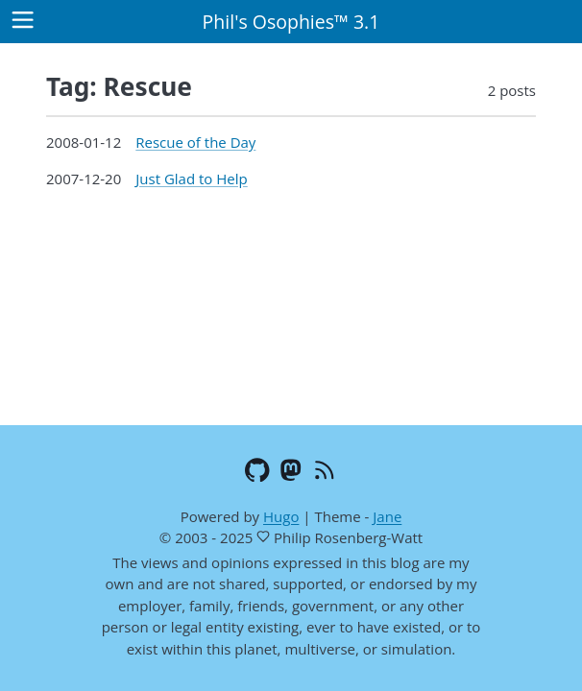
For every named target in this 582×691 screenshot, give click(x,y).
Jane (387, 516)
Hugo (281, 516)
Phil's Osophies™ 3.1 (291, 22)
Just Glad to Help (191, 178)
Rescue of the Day (195, 142)
